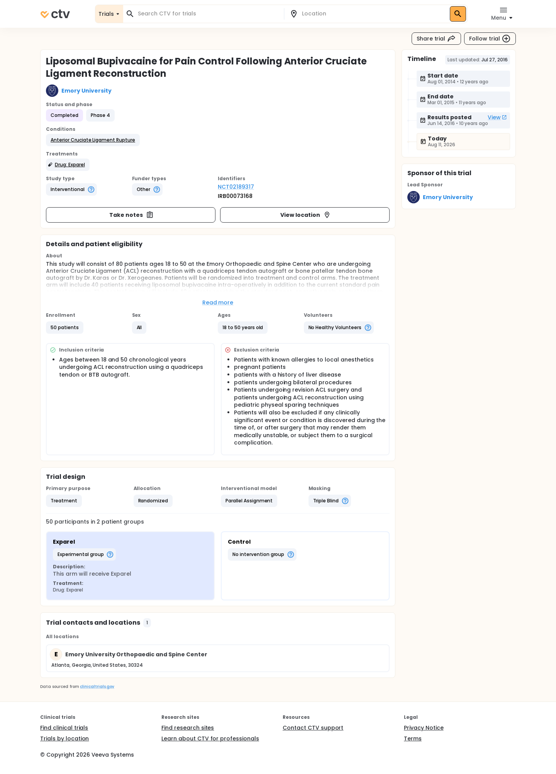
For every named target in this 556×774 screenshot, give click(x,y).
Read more (218, 302)
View (497, 117)
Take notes (131, 215)
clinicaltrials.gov (97, 687)
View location (305, 215)
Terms (413, 738)
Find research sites (187, 727)
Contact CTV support (313, 727)
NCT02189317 (236, 186)
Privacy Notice (424, 727)
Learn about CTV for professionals (210, 738)
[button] (93, 140)
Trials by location (64, 738)
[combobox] (208, 14)
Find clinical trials (64, 727)
